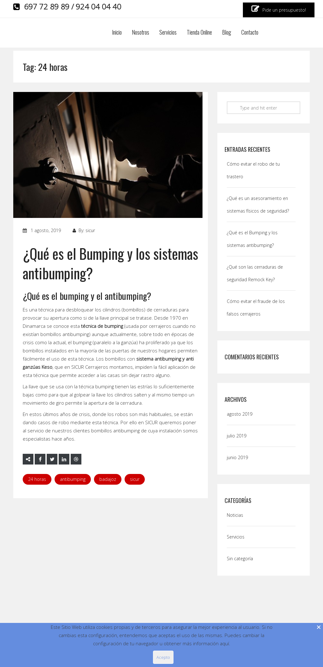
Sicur (134, 479)
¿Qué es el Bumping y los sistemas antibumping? (110, 263)
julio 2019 (236, 436)
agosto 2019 (239, 414)
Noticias (235, 515)
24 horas (37, 479)
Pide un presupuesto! (278, 9)
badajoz (107, 479)
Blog (226, 32)
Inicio (117, 32)
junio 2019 (237, 457)
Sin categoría (240, 559)
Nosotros (140, 32)
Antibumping (72, 479)
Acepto (163, 657)
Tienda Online (199, 32)
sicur (90, 230)
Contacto (249, 32)
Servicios (168, 32)
